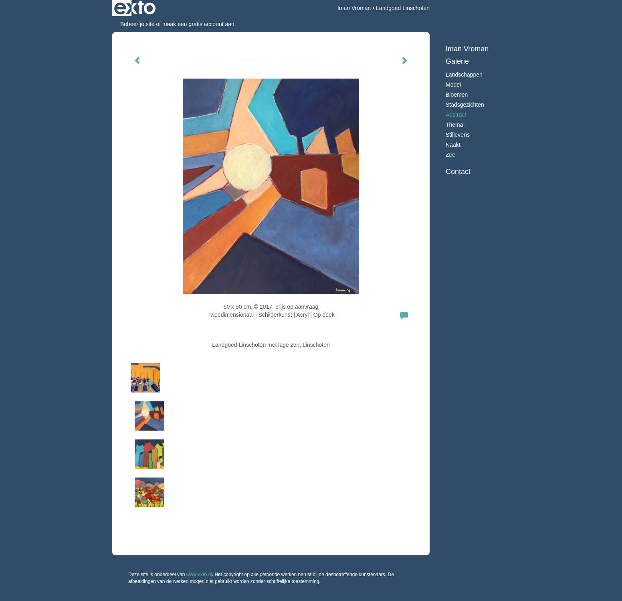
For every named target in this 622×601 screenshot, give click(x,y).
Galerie (457, 61)
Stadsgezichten (465, 104)
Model (453, 84)
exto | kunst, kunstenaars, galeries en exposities (135, 8)
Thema (454, 124)
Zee (450, 155)
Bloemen (457, 94)
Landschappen (464, 74)
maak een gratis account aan (198, 24)
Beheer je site (137, 24)
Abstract (456, 114)
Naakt (453, 145)
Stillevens (458, 135)
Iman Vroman (354, 8)
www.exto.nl (199, 574)
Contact (458, 172)
